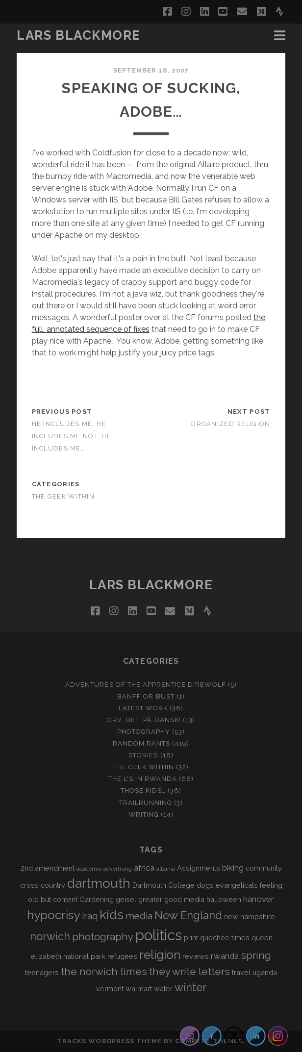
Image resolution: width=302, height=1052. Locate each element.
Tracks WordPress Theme (109, 1041)
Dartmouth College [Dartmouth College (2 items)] (163, 885)
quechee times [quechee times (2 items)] (225, 937)
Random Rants (142, 743)
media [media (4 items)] (139, 915)
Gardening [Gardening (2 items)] (96, 899)
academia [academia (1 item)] (88, 869)
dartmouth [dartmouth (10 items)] (98, 883)
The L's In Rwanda (142, 778)
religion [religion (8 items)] (159, 955)
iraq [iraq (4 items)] (90, 915)
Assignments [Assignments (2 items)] (198, 868)
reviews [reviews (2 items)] (195, 956)
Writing (143, 814)
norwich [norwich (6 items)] (50, 936)
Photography (143, 731)
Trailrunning (146, 802)
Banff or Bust (146, 696)
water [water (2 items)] (163, 988)
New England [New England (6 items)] (188, 915)
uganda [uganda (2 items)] (264, 972)
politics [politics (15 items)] (158, 935)
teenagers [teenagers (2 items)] (42, 972)
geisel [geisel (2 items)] (126, 899)
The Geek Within (63, 496)
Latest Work (143, 708)
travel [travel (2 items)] (241, 972)
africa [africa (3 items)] (144, 868)
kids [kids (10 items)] (112, 914)
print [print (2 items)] (191, 937)
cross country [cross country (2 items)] (42, 885)
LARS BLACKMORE (79, 35)
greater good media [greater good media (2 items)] (171, 899)
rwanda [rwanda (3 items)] (225, 956)
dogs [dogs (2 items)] (205, 885)
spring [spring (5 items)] (256, 955)
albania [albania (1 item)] (165, 869)
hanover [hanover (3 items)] (258, 899)
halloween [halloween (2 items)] (223, 899)
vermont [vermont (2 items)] (110, 988)
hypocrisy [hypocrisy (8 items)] (53, 915)
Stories (143, 755)
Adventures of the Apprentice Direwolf (145, 684)
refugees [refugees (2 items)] (122, 956)
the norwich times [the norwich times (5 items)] (104, 971)
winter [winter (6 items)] (190, 987)
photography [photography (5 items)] (102, 937)
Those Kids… (143, 790)
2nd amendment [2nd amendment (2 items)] (48, 868)
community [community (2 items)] (264, 868)
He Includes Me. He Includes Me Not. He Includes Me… (71, 436)
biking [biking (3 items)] (233, 868)
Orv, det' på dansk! (144, 720)
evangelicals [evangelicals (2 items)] (237, 885)
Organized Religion (230, 423)
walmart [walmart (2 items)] (139, 988)
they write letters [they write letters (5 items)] (189, 971)
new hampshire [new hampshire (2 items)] (249, 916)
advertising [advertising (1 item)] (117, 869)
